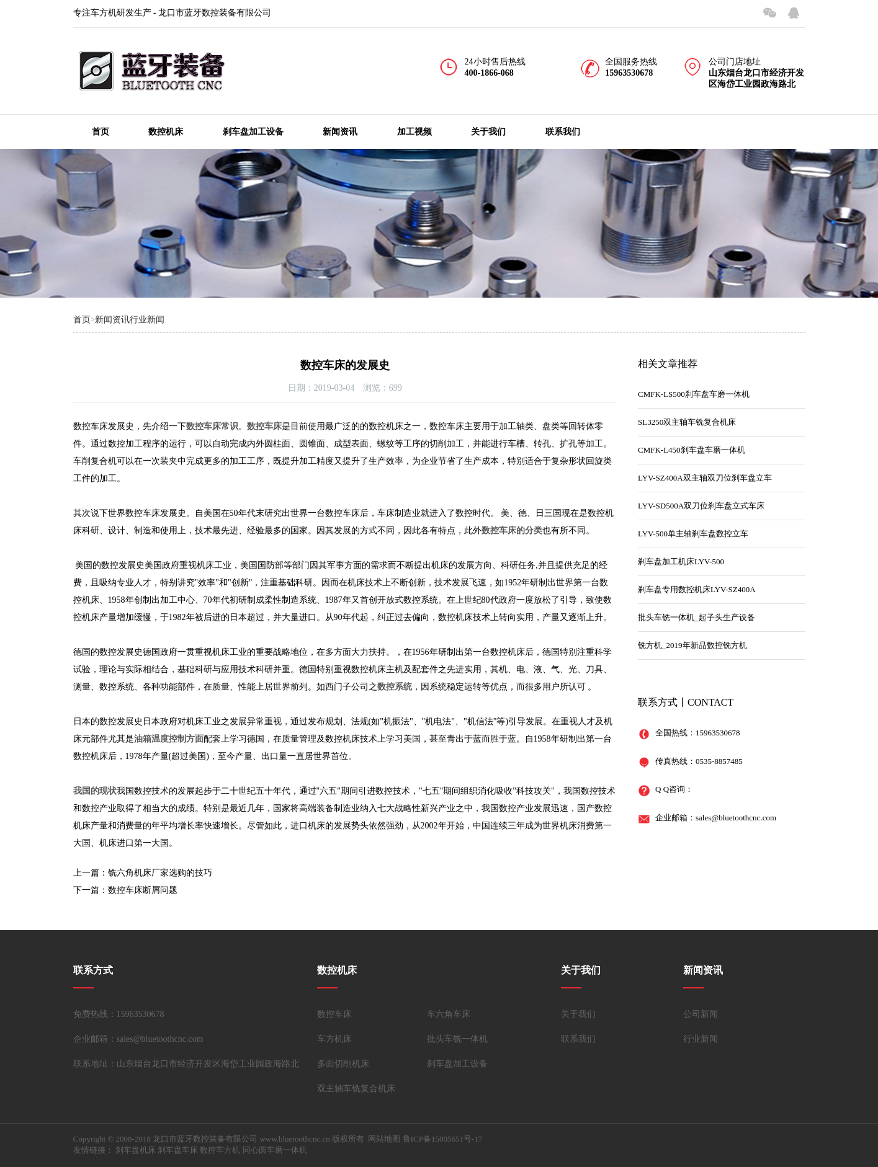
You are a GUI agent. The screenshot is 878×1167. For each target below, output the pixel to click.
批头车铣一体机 (457, 1039)
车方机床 (334, 1039)
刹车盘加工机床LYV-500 (681, 561)
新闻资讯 (340, 131)
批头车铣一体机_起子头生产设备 (696, 617)
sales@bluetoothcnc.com (736, 817)
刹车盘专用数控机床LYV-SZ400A (697, 589)
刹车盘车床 (178, 1150)
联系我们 (562, 131)
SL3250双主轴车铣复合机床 (687, 422)
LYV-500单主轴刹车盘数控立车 (693, 533)
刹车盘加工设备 (253, 131)
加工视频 (414, 131)
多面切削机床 (343, 1063)
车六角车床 (448, 1014)
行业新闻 (147, 319)
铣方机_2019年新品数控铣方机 (692, 645)
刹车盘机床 (135, 1150)
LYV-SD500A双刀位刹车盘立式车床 (701, 505)
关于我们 (488, 131)
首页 (100, 131)
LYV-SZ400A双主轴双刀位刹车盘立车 (705, 477)
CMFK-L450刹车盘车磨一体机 (691, 450)
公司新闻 (700, 1014)
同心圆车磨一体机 (275, 1150)
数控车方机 (220, 1150)
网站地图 (384, 1138)
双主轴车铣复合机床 (356, 1088)
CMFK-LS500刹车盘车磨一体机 (694, 394)
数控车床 (334, 1014)
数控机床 (165, 131)
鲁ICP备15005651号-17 (443, 1138)
